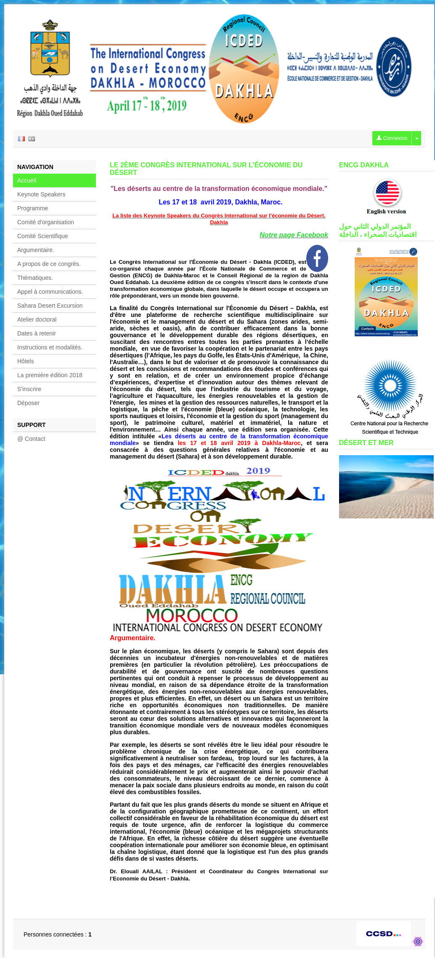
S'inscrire (29, 389)
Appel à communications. (50, 291)
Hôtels (25, 361)
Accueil (26, 180)
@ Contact (31, 438)
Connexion (392, 138)
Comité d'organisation (45, 222)
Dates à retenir (36, 333)
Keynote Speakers (41, 194)
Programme (32, 208)
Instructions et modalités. (49, 347)
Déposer (28, 403)
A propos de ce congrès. (49, 263)
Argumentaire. (35, 250)
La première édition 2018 (49, 375)
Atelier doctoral (36, 319)
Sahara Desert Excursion (50, 305)
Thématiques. (35, 277)
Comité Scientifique (42, 236)
